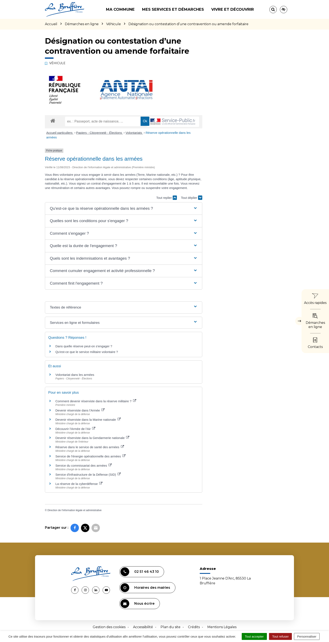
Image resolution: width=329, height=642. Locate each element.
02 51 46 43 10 (139, 571)
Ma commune (120, 9)
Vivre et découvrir (232, 9)
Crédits (194, 627)
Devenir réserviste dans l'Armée (79, 410)
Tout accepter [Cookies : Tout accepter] (254, 636)
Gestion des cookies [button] (109, 627)
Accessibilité (143, 627)
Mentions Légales (221, 627)
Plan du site (170, 627)
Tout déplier (191, 197)
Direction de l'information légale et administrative (74, 510)
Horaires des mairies (145, 587)
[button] (123, 208)
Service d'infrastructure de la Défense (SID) (88, 474)
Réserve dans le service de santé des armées (89, 447)
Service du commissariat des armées (83, 465)
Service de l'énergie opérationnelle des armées (90, 456)
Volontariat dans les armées (74, 374)
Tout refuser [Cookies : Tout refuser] (280, 636)
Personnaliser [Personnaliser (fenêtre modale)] (306, 636)
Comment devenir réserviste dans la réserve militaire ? (95, 401)
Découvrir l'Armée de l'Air (75, 429)
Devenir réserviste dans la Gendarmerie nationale (92, 438)
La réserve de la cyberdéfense (78, 484)
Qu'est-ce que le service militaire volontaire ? (86, 352)
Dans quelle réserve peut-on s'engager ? (83, 346)
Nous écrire (137, 603)
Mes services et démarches (173, 9)
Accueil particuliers (59, 132)
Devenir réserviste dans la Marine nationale (88, 419)
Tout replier (166, 197)
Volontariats (134, 132)
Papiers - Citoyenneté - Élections (99, 132)
